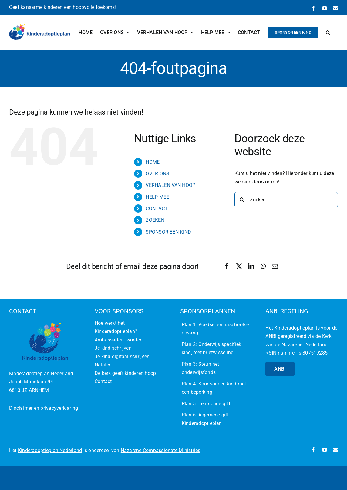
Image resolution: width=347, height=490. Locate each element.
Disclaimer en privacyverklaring (43, 408)
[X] (239, 266)
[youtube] (324, 449)
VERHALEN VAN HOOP (170, 185)
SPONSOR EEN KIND (168, 232)
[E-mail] (275, 266)
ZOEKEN (155, 220)
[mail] (335, 449)
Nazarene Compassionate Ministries (160, 450)
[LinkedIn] (251, 266)
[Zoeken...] (286, 199)
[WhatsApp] (263, 266)
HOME (153, 162)
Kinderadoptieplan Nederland (50, 450)
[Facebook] (227, 266)
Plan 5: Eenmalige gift (206, 403)
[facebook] (313, 449)
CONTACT (157, 208)
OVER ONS (157, 173)
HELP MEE (157, 197)
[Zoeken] (242, 199)
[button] (328, 32)
